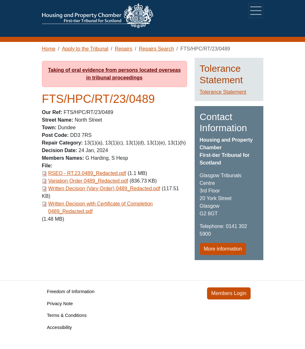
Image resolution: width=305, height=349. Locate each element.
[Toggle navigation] (255, 10)
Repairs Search (156, 48)
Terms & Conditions (67, 315)
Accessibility (59, 327)
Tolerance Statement (223, 92)
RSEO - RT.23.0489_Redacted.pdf (87, 173)
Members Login (228, 293)
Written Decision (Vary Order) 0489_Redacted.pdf (104, 188)
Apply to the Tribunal (85, 48)
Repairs (123, 48)
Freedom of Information (71, 291)
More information (223, 249)
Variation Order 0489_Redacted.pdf (88, 181)
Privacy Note (60, 303)
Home (49, 48)
